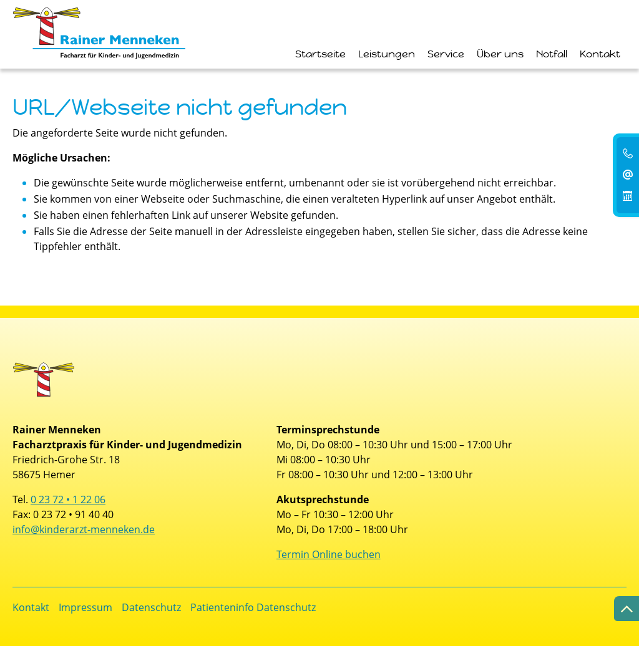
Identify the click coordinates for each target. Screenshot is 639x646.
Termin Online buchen (328, 554)
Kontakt (600, 54)
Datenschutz (151, 607)
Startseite (320, 54)
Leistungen (386, 54)
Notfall (551, 54)
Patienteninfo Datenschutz (253, 607)
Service (445, 54)
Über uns (500, 54)
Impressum (85, 607)
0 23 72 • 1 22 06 (68, 499)
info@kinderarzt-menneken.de (83, 529)
